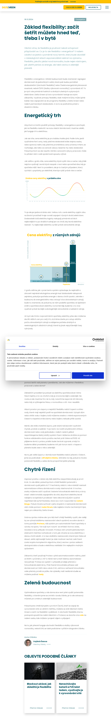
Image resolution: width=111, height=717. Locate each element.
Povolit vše (88, 375)
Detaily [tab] (55, 346)
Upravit (55, 375)
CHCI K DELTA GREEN (74, 7)
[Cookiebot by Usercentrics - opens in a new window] (94, 340)
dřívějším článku (50, 458)
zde (82, 615)
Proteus (40, 523)
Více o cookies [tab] (89, 346)
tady (41, 574)
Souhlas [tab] (22, 346)
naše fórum (47, 507)
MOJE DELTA (93, 7)
